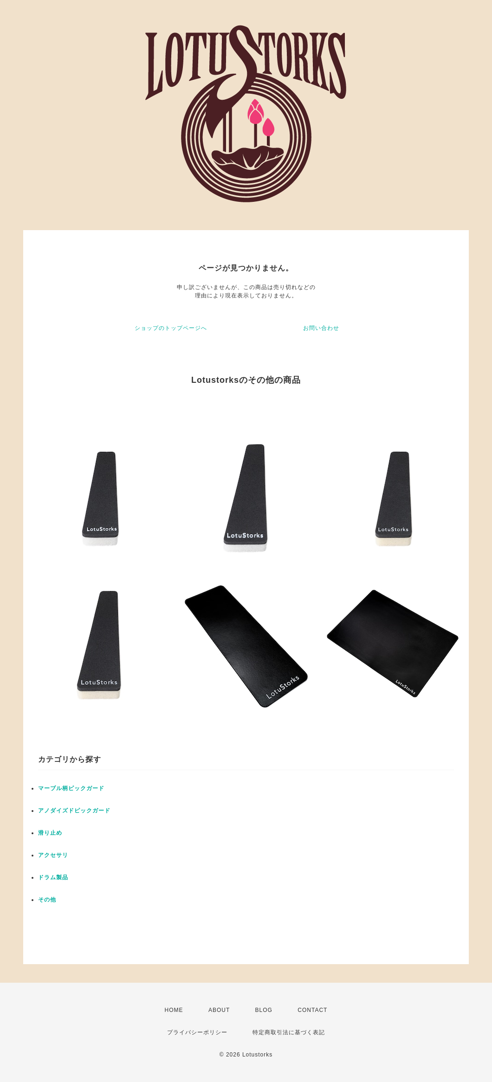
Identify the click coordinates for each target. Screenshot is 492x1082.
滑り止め (50, 833)
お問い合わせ (321, 328)
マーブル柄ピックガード (71, 788)
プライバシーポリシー (197, 1032)
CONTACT (312, 1010)
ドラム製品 (53, 877)
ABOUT (219, 1010)
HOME (174, 1010)
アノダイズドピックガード (74, 810)
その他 (47, 899)
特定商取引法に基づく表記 (288, 1032)
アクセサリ (53, 855)
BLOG (263, 1010)
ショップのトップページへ (171, 328)
